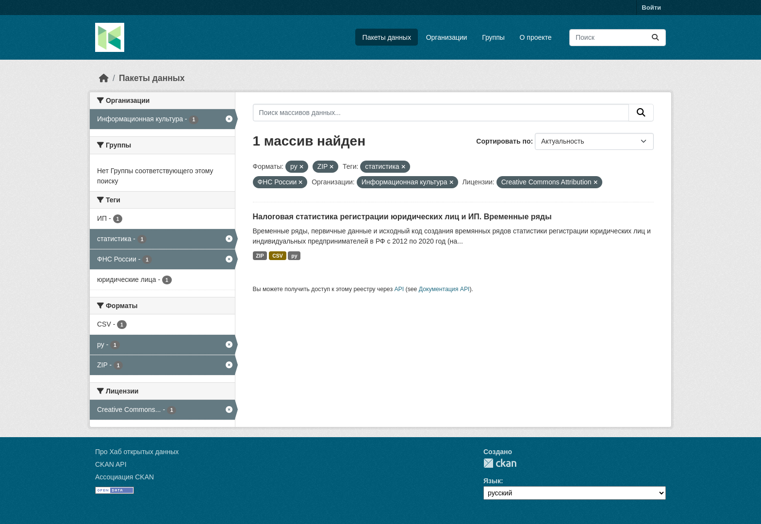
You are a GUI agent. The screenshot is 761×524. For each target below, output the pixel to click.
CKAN (499, 463)
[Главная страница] (104, 78)
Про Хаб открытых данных (137, 452)
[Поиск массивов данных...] (617, 37)
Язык (492, 481)
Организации (446, 37)
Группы (493, 37)
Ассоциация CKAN (124, 477)
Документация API (444, 289)
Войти (651, 7)
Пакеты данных (387, 37)
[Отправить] (655, 37)
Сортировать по (503, 141)
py (294, 256)
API (399, 289)
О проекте (536, 37)
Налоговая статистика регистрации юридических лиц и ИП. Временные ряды (402, 217)
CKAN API (111, 464)
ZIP (260, 256)
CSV (277, 256)
